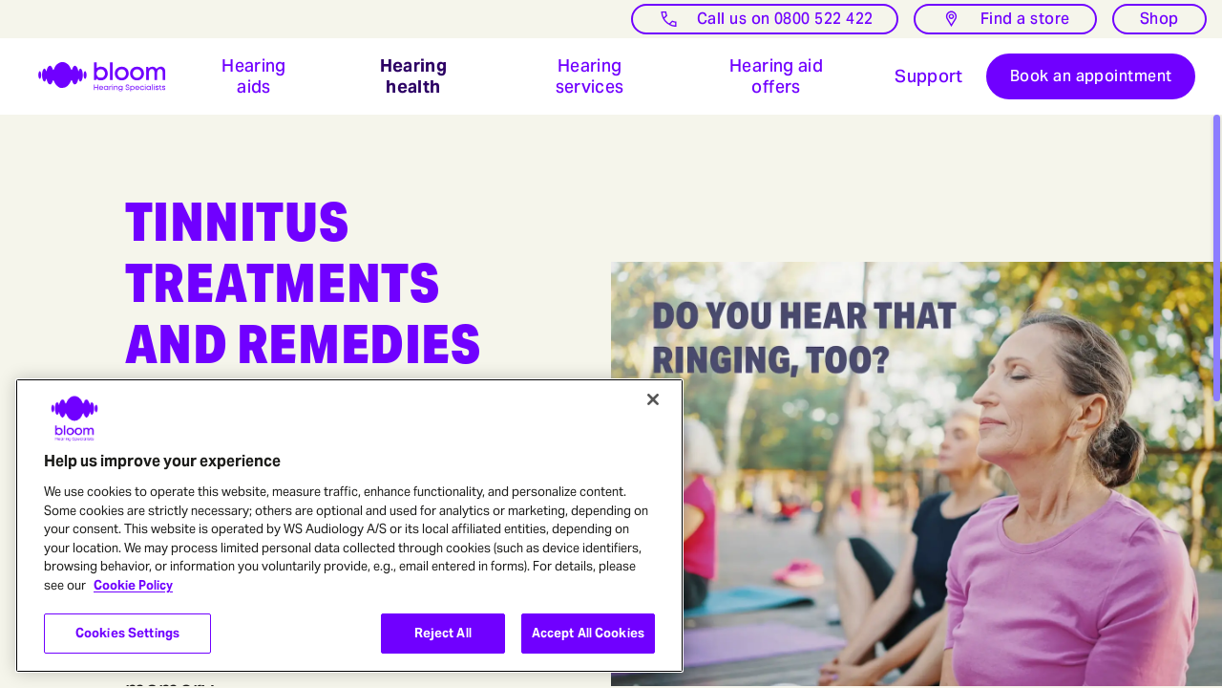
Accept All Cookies (588, 633)
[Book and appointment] (1090, 76)
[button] (253, 76)
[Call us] (764, 19)
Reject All (443, 633)
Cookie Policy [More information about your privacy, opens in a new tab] (133, 585)
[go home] (90, 76)
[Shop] (1159, 19)
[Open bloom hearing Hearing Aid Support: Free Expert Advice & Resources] (929, 76)
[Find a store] (1005, 19)
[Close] (653, 399)
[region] (349, 525)
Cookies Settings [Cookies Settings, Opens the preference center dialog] (127, 633)
